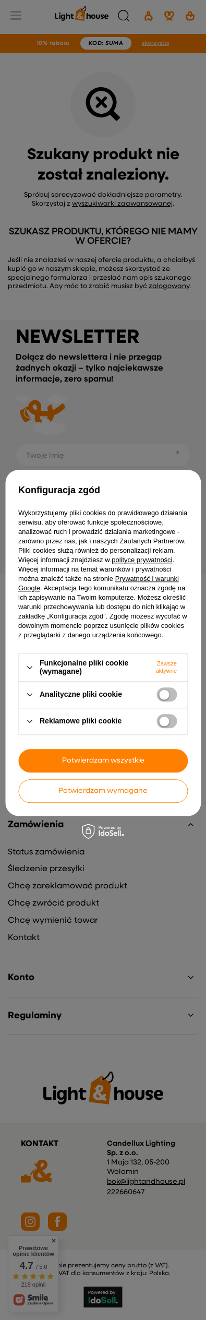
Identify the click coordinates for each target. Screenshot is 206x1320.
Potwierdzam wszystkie (103, 760)
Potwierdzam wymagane (103, 790)
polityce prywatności (142, 560)
